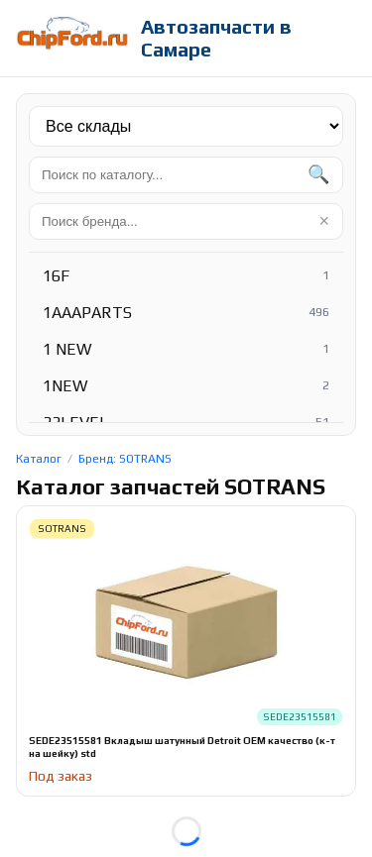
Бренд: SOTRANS (125, 459)
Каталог (39, 459)
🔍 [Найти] (318, 174)
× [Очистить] (323, 221)
